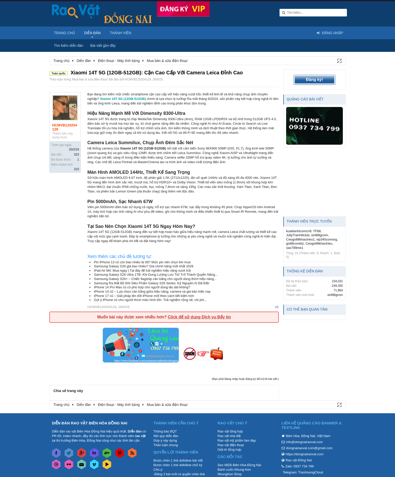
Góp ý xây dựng (165, 440)
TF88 (317, 231)
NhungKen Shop (230, 474)
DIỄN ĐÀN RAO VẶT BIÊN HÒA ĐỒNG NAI (89, 423)
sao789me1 (294, 248)
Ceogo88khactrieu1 (300, 239)
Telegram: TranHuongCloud (303, 472)
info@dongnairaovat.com (304, 442)
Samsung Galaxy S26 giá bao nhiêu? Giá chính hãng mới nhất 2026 (143, 266)
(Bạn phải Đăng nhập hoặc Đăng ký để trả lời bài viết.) (245, 378)
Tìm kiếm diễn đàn (68, 46)
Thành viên (120, 33)
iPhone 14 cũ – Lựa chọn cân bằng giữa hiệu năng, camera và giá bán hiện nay (152, 291)
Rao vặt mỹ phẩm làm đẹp (237, 440)
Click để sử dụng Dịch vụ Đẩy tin (199, 317)
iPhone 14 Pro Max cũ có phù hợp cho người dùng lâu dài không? (142, 287)
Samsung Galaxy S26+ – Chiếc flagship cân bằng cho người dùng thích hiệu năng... (155, 279)
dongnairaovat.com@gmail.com (309, 448)
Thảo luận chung (165, 445)
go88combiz (295, 243)
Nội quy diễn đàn (165, 436)
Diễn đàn (92, 33)
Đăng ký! (314, 79)
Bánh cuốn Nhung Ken (234, 469)
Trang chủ (64, 33)
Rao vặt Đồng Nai (299, 460)
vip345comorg (326, 239)
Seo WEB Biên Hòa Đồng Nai (239, 465)
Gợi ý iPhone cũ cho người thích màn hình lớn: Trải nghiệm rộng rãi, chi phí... (150, 300)
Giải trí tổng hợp (229, 449)
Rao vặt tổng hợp (230, 431)
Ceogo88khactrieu (319, 243)
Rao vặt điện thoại (231, 445)
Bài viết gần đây (103, 46)
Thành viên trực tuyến (309, 221)
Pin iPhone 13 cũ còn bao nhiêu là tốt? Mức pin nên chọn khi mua (142, 262)
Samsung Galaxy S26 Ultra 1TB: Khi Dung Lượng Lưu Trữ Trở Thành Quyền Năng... (156, 274)
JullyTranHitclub (297, 235)
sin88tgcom (319, 235)
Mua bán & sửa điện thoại (89, 79)
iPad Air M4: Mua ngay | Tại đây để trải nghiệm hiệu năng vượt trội (142, 270)
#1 (277, 307)
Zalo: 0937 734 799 (299, 466)
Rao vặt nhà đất (229, 436)
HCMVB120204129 (138, 79)
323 (76, 154)
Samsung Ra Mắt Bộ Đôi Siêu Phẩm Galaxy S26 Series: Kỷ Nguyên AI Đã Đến (151, 283)
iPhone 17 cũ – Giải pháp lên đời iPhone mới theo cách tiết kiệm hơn (144, 296)
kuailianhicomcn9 (298, 231)
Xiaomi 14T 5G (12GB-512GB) (123, 99)
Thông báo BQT (165, 431)
